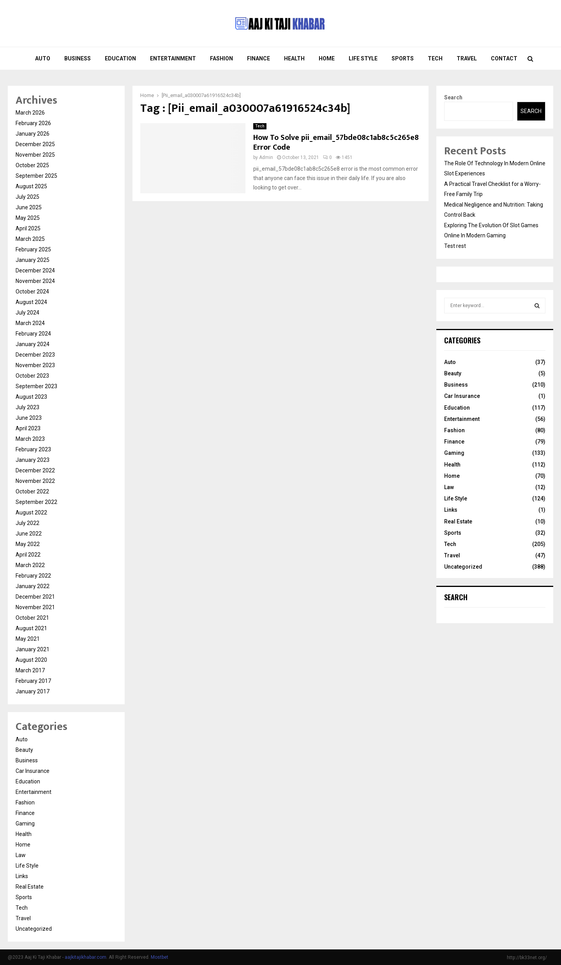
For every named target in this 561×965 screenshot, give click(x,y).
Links (22, 876)
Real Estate (30, 887)
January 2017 (32, 691)
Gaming (25, 823)
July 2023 (27, 407)
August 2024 (31, 302)
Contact (504, 58)
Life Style (363, 58)
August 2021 (31, 628)
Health (294, 58)
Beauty (24, 750)
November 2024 (35, 281)
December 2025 (35, 144)
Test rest (455, 246)
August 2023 (31, 397)
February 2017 (33, 681)
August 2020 (31, 660)
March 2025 (30, 239)
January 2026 (32, 134)
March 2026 (30, 113)
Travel (467, 58)
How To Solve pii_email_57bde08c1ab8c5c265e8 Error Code (336, 142)
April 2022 (28, 554)
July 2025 (27, 197)
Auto (42, 58)
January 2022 (32, 586)
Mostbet (159, 957)
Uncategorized (34, 929)
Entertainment (173, 58)
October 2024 (32, 291)
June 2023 (29, 418)
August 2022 (31, 512)
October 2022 (32, 491)
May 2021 (28, 639)
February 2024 (33, 334)
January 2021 (32, 649)
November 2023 (35, 365)
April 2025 (28, 228)
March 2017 (30, 670)
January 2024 (32, 344)
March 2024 (30, 323)
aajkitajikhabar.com (85, 957)
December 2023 (35, 355)
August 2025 (31, 186)
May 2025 (28, 218)
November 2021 (35, 607)
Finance (258, 58)
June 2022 (29, 533)
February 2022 (33, 576)
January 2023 (32, 460)
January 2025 (32, 260)
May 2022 (28, 544)
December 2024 (35, 270)
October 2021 (32, 618)
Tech (435, 58)
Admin (266, 157)
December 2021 (35, 597)
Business (77, 58)
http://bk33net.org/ (527, 957)
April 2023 (28, 428)
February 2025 (33, 249)
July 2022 (27, 523)
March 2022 (30, 565)
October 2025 (32, 165)
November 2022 (35, 481)
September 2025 (36, 176)
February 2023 (33, 449)
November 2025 (35, 155)
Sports (403, 58)
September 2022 (36, 502)
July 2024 (27, 312)
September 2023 (36, 386)
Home (327, 58)
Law (21, 855)
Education (120, 58)
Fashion (221, 58)
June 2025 (29, 207)
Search (453, 97)
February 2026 (33, 123)
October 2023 (32, 376)
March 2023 (30, 439)
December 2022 (35, 470)
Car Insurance (32, 771)
